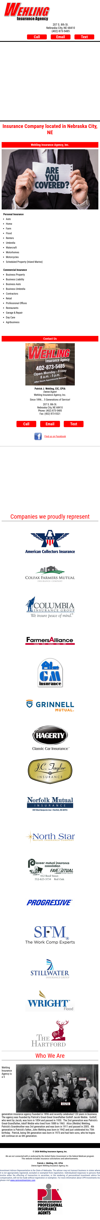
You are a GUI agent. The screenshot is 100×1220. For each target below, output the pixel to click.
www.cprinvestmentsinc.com (22, 1180)
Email (60, 37)
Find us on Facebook (50, 436)
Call (37, 37)
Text (84, 37)
